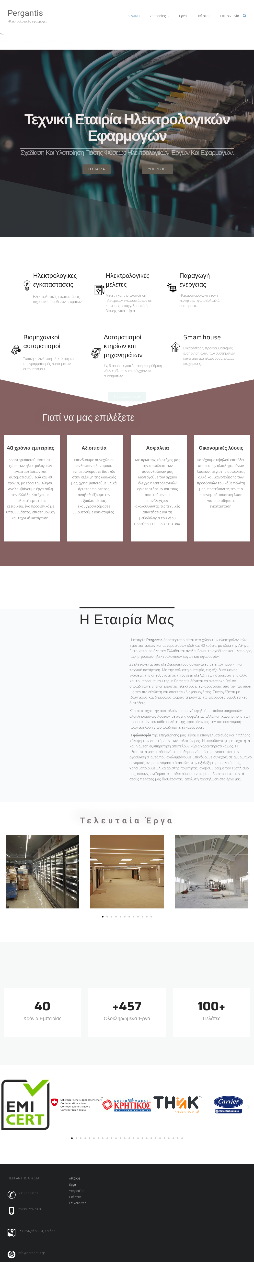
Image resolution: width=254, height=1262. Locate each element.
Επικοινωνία (229, 16)
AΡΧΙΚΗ (133, 16)
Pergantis (25, 13)
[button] (5, 874)
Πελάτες (203, 16)
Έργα (183, 16)
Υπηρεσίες (158, 16)
